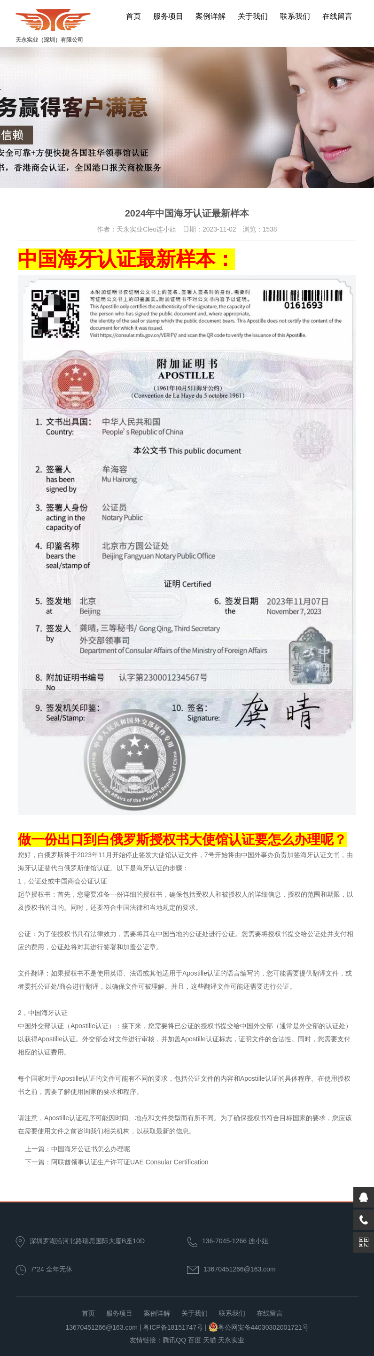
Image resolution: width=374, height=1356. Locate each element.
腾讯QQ (174, 1340)
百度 (194, 1340)
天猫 (209, 1340)
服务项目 (168, 16)
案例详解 (210, 16)
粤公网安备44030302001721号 (263, 1327)
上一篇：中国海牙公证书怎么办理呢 (77, 1149)
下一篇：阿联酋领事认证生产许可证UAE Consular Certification (117, 1162)
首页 (133, 16)
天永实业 (231, 1340)
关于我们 (253, 16)
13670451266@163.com (239, 1269)
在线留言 (337, 16)
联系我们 (295, 16)
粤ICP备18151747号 (173, 1327)
